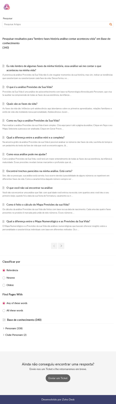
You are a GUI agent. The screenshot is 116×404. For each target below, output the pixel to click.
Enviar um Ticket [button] (58, 378)
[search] (58, 24)
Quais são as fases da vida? (22, 104)
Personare (10, 328)
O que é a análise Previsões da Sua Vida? (30, 87)
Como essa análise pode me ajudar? (27, 154)
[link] (54, 246)
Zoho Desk (68, 399)
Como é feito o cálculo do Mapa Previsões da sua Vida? (38, 204)
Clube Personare (14, 334)
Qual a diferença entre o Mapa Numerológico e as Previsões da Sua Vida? (48, 221)
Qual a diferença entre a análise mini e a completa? (35, 137)
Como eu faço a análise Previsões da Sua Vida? (33, 120)
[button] (102, 7)
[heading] (60, 320)
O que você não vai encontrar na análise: (30, 188)
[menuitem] (102, 7)
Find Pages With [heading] (12, 294)
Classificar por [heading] (11, 261)
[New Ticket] (58, 378)
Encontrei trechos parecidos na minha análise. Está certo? (39, 171)
